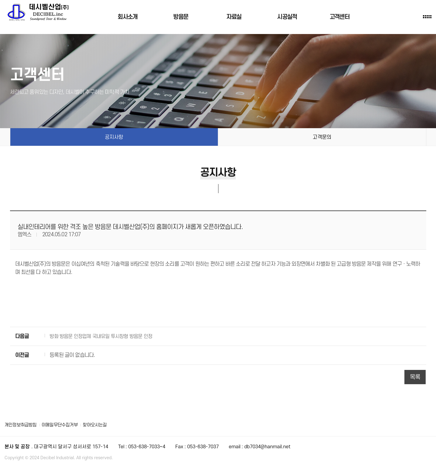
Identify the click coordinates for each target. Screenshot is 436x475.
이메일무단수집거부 (63, 425)
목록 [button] (415, 377)
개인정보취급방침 (22, 425)
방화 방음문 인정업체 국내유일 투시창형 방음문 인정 (104, 336)
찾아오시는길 (100, 425)
